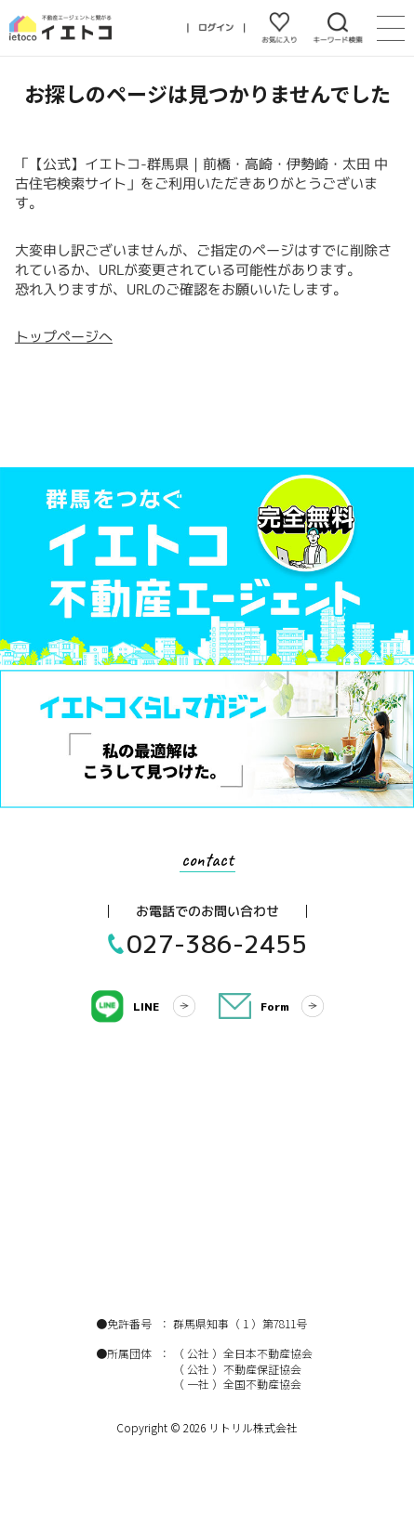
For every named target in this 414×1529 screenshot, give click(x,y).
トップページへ (63, 336)
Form (274, 1006)
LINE (146, 1006)
